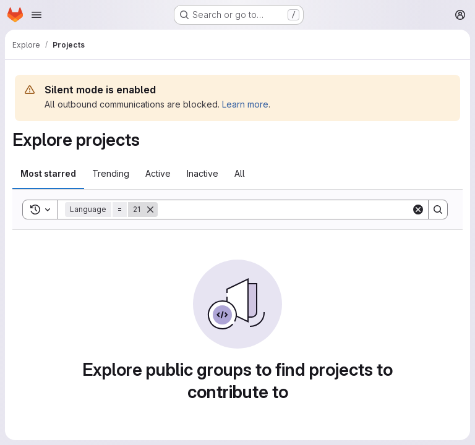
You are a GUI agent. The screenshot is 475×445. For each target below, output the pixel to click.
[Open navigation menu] (36, 15)
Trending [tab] (110, 173)
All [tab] (239, 173)
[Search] (284, 209)
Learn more (245, 104)
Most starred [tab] (48, 173)
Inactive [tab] (202, 173)
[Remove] (150, 209)
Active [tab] (158, 173)
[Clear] (418, 209)
